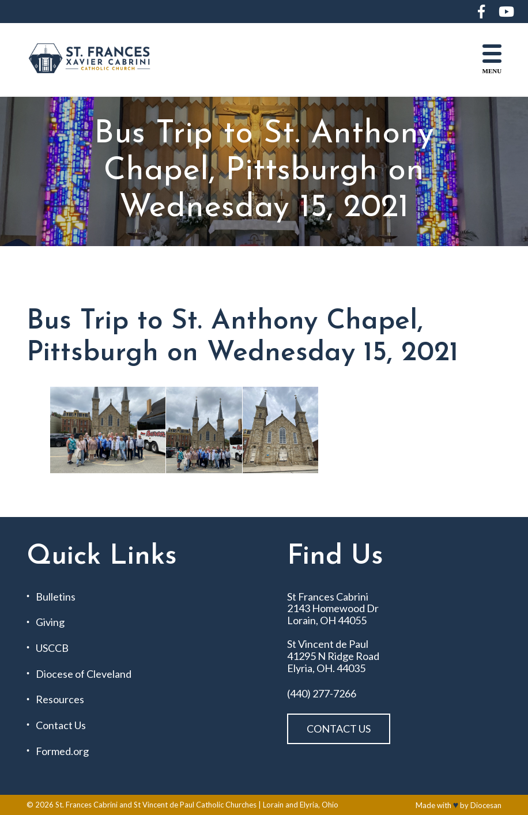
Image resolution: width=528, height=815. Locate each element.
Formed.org (62, 751)
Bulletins (56, 597)
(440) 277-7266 (321, 694)
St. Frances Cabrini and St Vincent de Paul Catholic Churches (156, 804)
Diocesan (485, 805)
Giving (50, 622)
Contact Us (61, 725)
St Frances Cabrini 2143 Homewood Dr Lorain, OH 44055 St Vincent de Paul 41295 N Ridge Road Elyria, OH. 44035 (333, 632)
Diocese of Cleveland (83, 674)
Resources (60, 699)
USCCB (52, 648)
